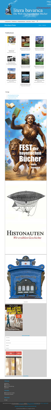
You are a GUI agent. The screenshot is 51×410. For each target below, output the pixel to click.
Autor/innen (28, 21)
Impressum (7, 384)
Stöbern (7, 348)
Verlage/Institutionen (21, 21)
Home (40, 25)
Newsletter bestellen (8, 394)
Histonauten (21, 403)
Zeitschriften (25, 375)
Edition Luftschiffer (30, 403)
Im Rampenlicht (8, 21)
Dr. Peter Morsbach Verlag (13, 96)
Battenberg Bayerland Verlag (13, 95)
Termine (33, 21)
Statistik (6, 387)
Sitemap (6, 383)
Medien (7, 345)
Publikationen (14, 21)
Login (5, 399)
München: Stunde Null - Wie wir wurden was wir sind (25, 406)
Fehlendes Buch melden (9, 392)
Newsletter (26, 301)
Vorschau (8, 337)
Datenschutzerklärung (9, 386)
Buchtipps (8, 340)
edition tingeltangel (44, 403)
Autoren (44, 25)
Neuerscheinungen (26, 335)
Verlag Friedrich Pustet (12, 98)
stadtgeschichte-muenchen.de (33, 404)
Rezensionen (8, 342)
